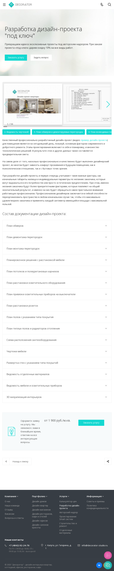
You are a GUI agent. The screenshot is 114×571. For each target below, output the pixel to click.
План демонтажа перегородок (57, 237)
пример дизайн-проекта (94, 140)
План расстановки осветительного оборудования (57, 283)
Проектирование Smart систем (67, 518)
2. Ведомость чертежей (16, 132)
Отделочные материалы (65, 531)
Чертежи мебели (57, 351)
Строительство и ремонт (68, 524)
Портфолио (38, 496)
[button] (108, 104)
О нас (7, 501)
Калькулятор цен (68, 501)
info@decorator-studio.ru (95, 545)
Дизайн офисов (40, 520)
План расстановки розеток (57, 305)
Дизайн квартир (40, 505)
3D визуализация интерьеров (57, 397)
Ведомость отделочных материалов (57, 374)
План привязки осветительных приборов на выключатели (57, 294)
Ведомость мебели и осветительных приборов (57, 385)
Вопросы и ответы (14, 518)
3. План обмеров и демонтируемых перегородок (58, 132)
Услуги (63, 496)
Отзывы (9, 509)
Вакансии (9, 513)
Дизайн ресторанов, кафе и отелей (42, 515)
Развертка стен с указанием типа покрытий (57, 363)
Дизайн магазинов (41, 509)
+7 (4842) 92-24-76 (19, 545)
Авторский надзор (68, 512)
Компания (10, 496)
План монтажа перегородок (57, 248)
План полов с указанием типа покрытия (57, 317)
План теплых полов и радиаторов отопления (57, 328)
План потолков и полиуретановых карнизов (57, 271)
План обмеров (57, 226)
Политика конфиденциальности (98, 507)
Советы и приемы (95, 501)
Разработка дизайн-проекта (69, 507)
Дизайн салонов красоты (40, 526)
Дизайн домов (39, 501)
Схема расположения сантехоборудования (57, 340)
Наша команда (12, 505)
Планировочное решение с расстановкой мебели (57, 260)
